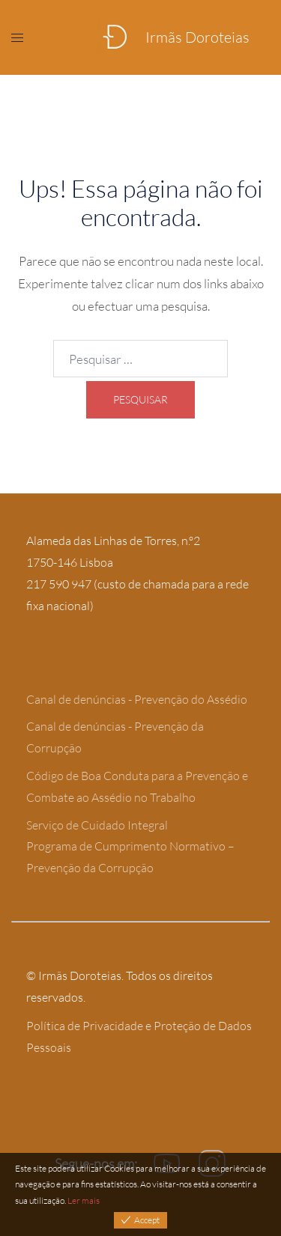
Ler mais (83, 1200)
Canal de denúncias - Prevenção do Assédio (136, 699)
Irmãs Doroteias (197, 37)
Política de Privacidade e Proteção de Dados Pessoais (139, 1036)
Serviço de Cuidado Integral (97, 825)
